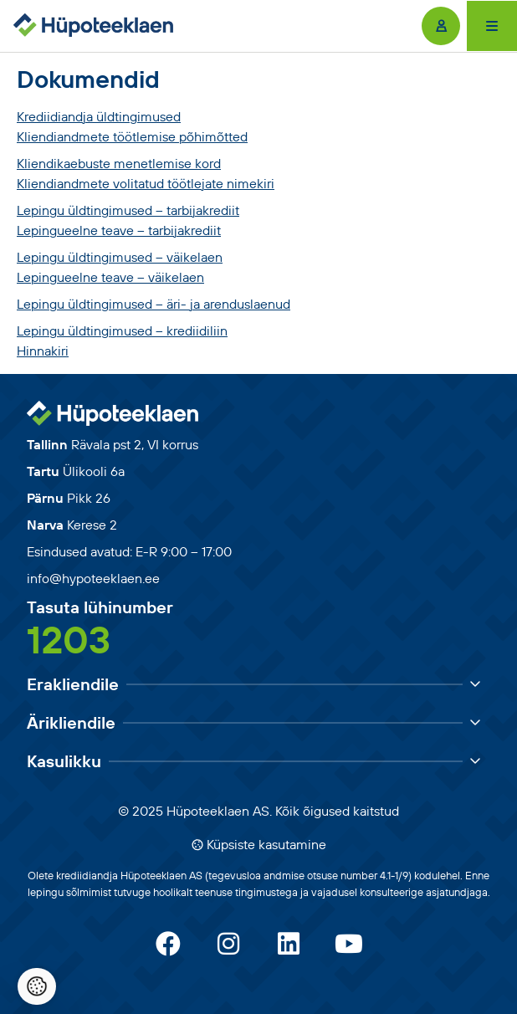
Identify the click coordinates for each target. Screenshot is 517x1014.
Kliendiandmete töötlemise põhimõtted (132, 136)
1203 (68, 639)
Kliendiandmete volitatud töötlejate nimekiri (145, 183)
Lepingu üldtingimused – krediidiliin (122, 330)
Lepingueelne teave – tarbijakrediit (119, 230)
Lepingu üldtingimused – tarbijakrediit (128, 210)
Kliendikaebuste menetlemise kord (119, 163)
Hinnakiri (43, 350)
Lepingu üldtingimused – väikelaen (120, 256)
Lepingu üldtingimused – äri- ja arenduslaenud (153, 303)
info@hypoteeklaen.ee (93, 578)
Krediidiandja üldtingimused (99, 116)
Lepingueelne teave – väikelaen (110, 277)
